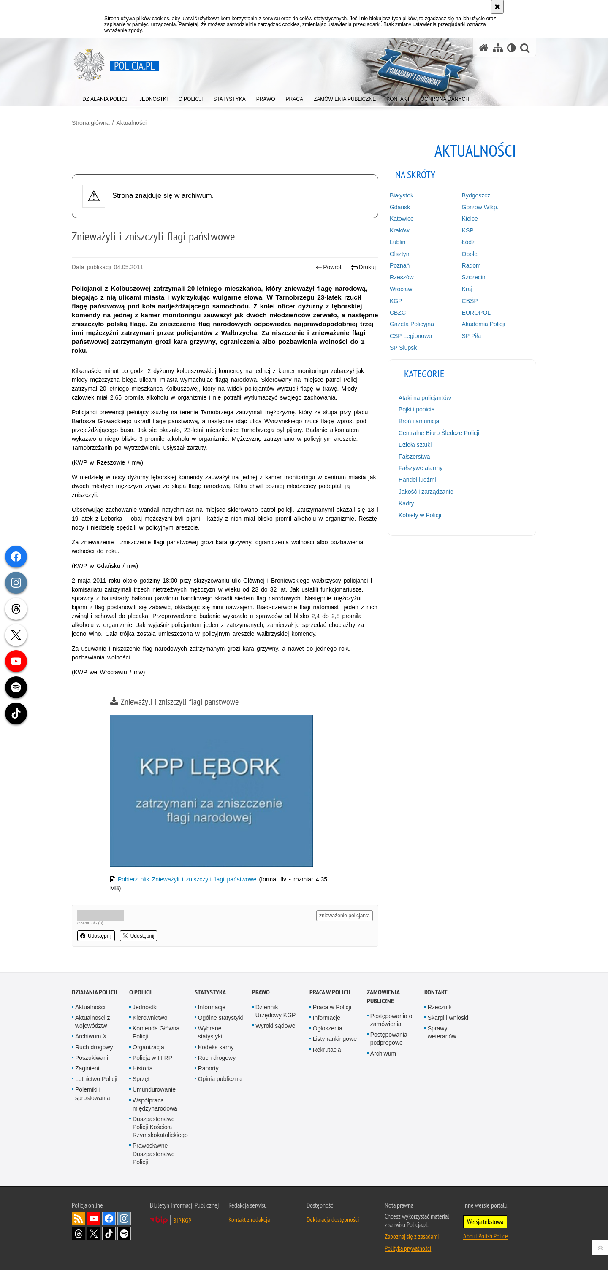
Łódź (468, 242)
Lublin (397, 242)
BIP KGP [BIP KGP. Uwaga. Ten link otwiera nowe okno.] (182, 1220)
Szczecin (474, 277)
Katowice (402, 218)
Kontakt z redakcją (249, 1219)
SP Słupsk (403, 347)
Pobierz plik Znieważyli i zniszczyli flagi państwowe (187, 879)
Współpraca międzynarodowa (155, 1104)
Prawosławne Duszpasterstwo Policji (154, 1153)
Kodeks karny (216, 1047)
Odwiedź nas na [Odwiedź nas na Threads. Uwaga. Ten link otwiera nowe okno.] (78, 1233)
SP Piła (471, 335)
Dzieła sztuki (415, 444)
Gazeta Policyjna (412, 324)
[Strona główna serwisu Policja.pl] (484, 48)
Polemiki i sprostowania (92, 1093)
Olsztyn (400, 254)
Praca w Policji (329, 992)
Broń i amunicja (419, 421)
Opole (470, 254)
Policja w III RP (152, 1057)
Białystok (401, 195)
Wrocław (401, 289)
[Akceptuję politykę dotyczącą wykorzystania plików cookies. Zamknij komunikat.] (497, 7)
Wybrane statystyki (210, 1032)
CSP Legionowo (411, 335)
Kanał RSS (78, 1218)
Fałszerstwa (414, 456)
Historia (142, 1068)
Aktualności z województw (92, 1021)
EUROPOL (476, 312)
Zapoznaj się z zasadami (412, 1236)
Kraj (467, 289)
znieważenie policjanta (344, 916)
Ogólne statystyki (220, 1017)
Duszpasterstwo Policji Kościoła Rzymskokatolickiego (160, 1127)
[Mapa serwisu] (498, 48)
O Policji (141, 992)
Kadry (406, 503)
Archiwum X (91, 1036)
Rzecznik (440, 1007)
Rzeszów (402, 277)
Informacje (211, 1007)
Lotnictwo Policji (96, 1078)
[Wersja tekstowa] (511, 48)
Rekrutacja (327, 1049)
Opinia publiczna (220, 1078)
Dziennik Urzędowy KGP (275, 1011)
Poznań (400, 265)
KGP (396, 300)
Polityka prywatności (408, 1248)
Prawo (261, 992)
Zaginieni (87, 1068)
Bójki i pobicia (417, 409)
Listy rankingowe (335, 1038)
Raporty (208, 1068)
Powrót (328, 267)
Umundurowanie (154, 1089)
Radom (471, 265)
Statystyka (210, 992)
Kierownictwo (150, 1017)
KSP (468, 230)
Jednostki (145, 1007)
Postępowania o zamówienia (391, 1020)
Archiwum (383, 1053)
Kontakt (436, 992)
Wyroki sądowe (275, 1025)
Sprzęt (141, 1078)
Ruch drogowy (94, 1047)
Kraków (400, 230)
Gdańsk (400, 207)
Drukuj (363, 267)
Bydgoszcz (476, 195)
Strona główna (91, 122)
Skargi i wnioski (448, 1017)
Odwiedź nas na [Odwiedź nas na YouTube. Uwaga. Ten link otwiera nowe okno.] (93, 1218)
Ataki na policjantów (425, 398)
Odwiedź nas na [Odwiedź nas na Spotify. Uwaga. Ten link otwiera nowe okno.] (124, 1233)
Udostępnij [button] (96, 936)
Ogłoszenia (327, 1028)
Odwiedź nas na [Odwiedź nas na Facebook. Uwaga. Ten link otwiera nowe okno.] (109, 1218)
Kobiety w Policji (420, 515)
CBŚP (470, 300)
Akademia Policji (483, 324)
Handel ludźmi (417, 479)
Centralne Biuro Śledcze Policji (439, 433)
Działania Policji (94, 992)
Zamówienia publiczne (383, 996)
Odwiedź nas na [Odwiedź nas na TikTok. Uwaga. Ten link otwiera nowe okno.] (109, 1233)
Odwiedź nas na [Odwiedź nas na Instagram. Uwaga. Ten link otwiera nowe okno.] (124, 1218)
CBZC (398, 312)
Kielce (470, 218)
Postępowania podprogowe (388, 1038)
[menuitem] (105, 97)
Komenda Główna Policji (156, 1032)
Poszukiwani (91, 1057)
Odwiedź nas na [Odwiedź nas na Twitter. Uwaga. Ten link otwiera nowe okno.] (93, 1233)
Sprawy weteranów (442, 1032)
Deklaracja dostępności (333, 1219)
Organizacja (148, 1047)
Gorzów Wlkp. (480, 207)
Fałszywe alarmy (420, 468)
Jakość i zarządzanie (426, 491)
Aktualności (131, 122)
